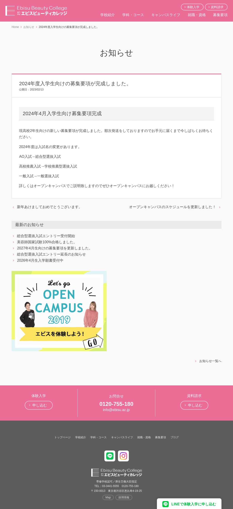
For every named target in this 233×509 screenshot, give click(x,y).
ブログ (175, 437)
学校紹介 (107, 15)
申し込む (39, 405)
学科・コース (133, 15)
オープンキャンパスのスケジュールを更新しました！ (172, 207)
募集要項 (220, 15)
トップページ (62, 437)
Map (108, 497)
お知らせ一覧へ (210, 361)
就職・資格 (197, 15)
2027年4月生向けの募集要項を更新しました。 (54, 248)
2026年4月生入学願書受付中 (40, 260)
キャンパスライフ (165, 15)
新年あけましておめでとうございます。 (49, 207)
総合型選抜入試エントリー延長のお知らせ (51, 254)
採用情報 (123, 497)
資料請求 (217, 7)
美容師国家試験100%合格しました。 (47, 242)
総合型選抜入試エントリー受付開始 (46, 236)
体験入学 (193, 7)
